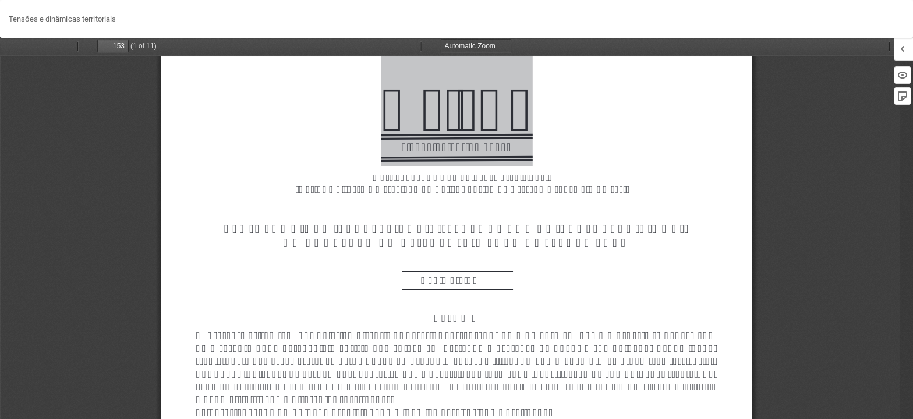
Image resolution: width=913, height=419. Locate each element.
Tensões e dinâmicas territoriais (62, 19)
